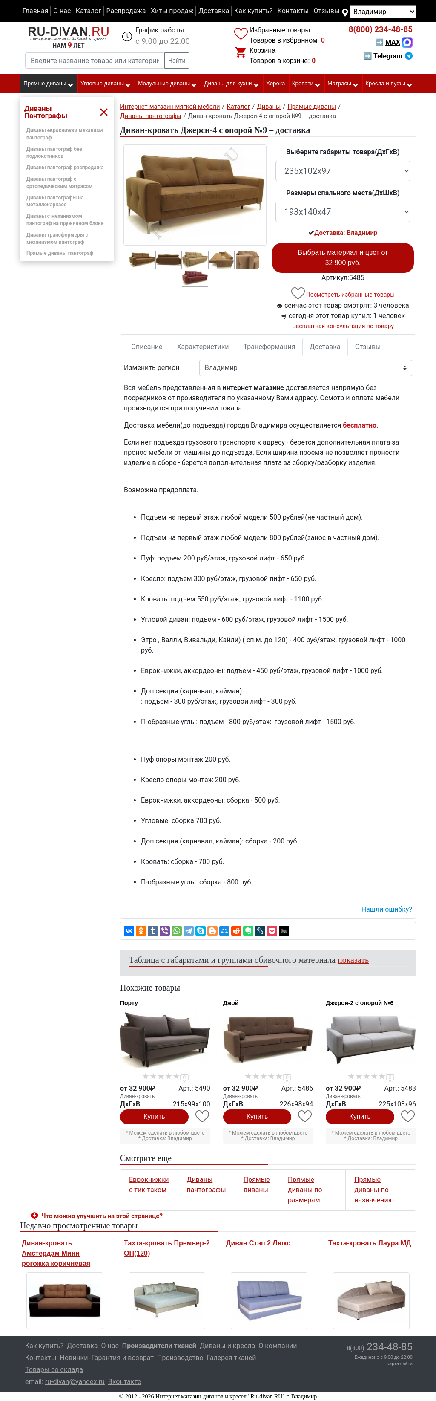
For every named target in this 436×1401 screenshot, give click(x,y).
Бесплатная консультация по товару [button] (343, 326)
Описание (147, 347)
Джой (231, 1002)
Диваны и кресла (227, 1346)
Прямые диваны (48, 84)
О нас (62, 11)
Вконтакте (124, 1382)
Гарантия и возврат (123, 1358)
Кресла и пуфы (389, 84)
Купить (154, 1116)
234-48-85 (381, 29)
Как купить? (253, 11)
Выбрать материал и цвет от (343, 257)
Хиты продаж (172, 11)
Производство (180, 1358)
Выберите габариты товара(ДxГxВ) (343, 152)
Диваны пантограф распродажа (64, 167)
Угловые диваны (105, 84)
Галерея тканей (231, 1358)
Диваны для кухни (231, 84)
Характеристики (203, 347)
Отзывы (327, 11)
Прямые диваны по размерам (305, 1190)
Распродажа (126, 11)
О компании (277, 1346)
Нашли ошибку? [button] (386, 909)
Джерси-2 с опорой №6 (359, 1002)
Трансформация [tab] (269, 347)
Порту (129, 1002)
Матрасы (343, 84)
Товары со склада (54, 1370)
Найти (177, 60)
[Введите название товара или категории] (95, 60)
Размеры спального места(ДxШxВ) (342, 193)
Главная (36, 11)
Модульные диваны (167, 84)
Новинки (74, 1358)
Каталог (88, 11)
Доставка (213, 11)
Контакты (293, 11)
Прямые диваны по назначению (374, 1190)
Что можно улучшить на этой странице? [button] (102, 1216)
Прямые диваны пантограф (59, 253)
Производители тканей (159, 1346)
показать (353, 960)
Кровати (306, 84)
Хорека (275, 83)
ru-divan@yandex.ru (75, 1382)
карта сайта (400, 1363)
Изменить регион (151, 368)
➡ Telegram (388, 56)
